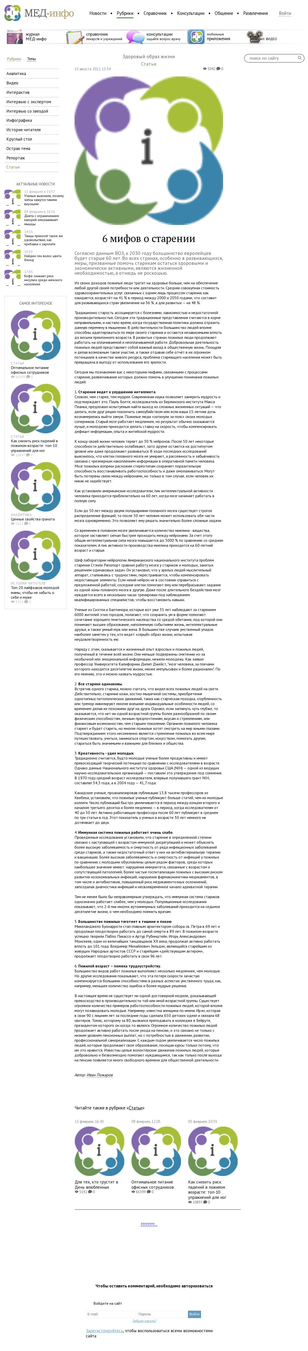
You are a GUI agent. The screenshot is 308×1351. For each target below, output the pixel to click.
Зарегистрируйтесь (104, 1330)
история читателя (23, 129)
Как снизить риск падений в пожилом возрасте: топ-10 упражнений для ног (34, 445)
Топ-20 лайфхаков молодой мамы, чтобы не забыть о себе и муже (35, 592)
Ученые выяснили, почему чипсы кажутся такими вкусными (44, 197)
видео (12, 83)
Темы (31, 58)
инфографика (19, 120)
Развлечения (255, 13)
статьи (13, 167)
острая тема (18, 148)
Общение (224, 13)
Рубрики (125, 13)
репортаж (15, 158)
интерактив (17, 92)
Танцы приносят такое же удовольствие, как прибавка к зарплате (43, 237)
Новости (97, 13)
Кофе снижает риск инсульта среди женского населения (43, 278)
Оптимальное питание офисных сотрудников (30, 370)
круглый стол (19, 139)
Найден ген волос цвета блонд (42, 255)
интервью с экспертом (28, 101)
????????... (149, 1224)
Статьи (135, 1107)
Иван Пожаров (100, 1074)
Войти (285, 13)
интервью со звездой (27, 111)
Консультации (191, 13)
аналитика (16, 73)
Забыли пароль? (144, 1321)
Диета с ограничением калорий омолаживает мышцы (41, 217)
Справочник (155, 13)
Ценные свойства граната (33, 518)
